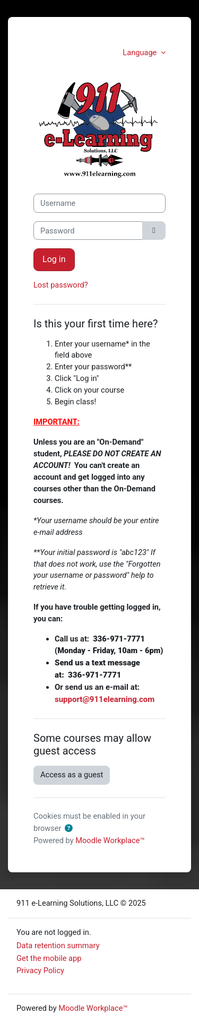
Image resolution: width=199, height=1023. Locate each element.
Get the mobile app (48, 958)
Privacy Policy (40, 970)
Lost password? (60, 285)
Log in (54, 259)
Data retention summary (58, 945)
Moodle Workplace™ (109, 840)
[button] (68, 828)
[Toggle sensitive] (154, 230)
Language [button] (141, 52)
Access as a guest (71, 774)
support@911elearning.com (104, 699)
